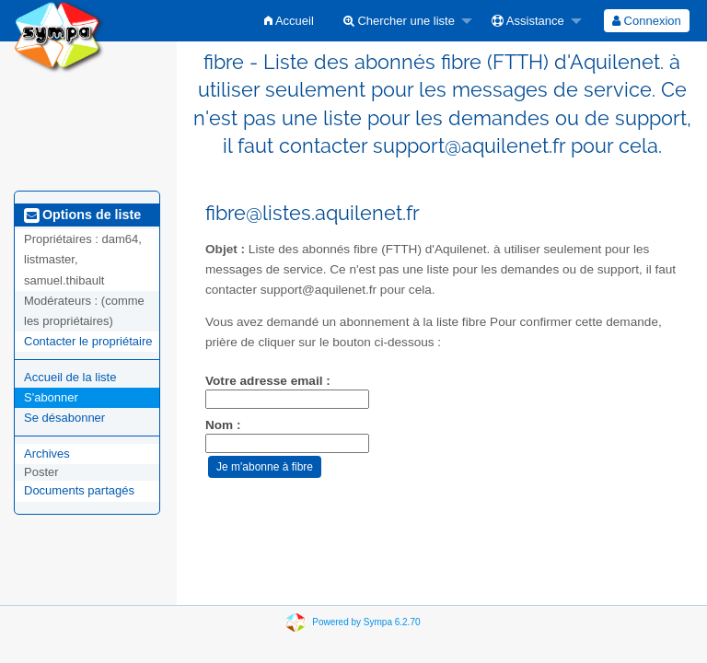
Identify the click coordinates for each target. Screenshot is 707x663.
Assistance (528, 21)
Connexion (646, 21)
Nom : (223, 425)
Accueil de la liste (70, 377)
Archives (47, 453)
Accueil (289, 21)
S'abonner (51, 397)
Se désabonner (64, 418)
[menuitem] (289, 20)
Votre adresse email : (267, 381)
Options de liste (82, 214)
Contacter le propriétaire (88, 341)
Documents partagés (79, 490)
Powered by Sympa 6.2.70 (366, 622)
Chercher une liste (399, 21)
